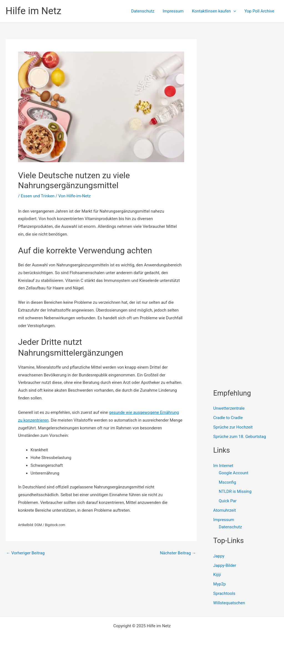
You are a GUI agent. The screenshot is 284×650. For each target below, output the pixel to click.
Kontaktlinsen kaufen (214, 11)
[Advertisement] (248, 122)
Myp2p (219, 584)
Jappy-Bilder (224, 565)
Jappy (218, 556)
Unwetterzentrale (229, 408)
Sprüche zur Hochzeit (233, 427)
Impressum (173, 11)
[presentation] (233, 11)
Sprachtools (224, 593)
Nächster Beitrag (178, 553)
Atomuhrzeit (224, 510)
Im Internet (223, 465)
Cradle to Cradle (228, 417)
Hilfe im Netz (33, 11)
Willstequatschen (229, 602)
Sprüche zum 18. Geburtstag (239, 436)
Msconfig (227, 482)
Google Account (233, 472)
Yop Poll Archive (259, 11)
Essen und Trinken (38, 195)
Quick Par (228, 500)
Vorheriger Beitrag (25, 553)
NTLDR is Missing (235, 491)
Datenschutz (142, 11)
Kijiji (217, 574)
